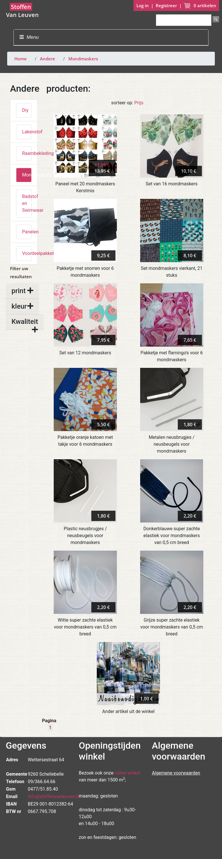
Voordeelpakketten (27, 253)
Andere (47, 59)
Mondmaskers (83, 59)
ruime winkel (127, 773)
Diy (25, 110)
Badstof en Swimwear (27, 203)
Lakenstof (27, 131)
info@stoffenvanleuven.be (54, 796)
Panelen (27, 232)
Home (20, 59)
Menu (29, 37)
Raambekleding (27, 153)
